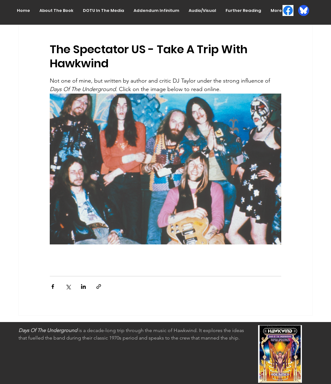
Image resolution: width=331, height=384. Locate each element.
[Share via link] (99, 286)
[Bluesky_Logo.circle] (303, 10)
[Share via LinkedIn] (83, 286)
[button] (56, 10)
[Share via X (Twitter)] (68, 286)
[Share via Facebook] (53, 286)
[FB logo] (288, 10)
